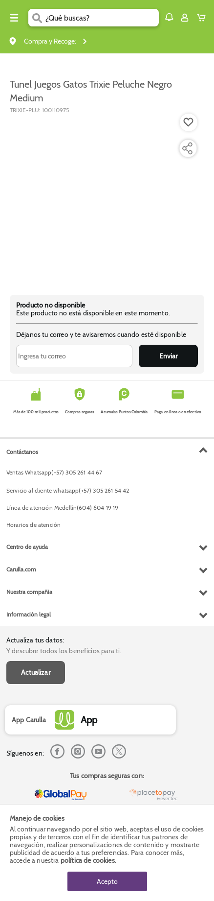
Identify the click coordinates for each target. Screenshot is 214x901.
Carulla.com (21, 569)
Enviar (168, 356)
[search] (102, 17)
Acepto (107, 881)
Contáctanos (22, 451)
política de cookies (88, 860)
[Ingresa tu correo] (74, 356)
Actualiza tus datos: (35, 640)
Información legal (28, 614)
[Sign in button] (184, 17)
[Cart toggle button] (203, 17)
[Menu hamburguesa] (14, 17)
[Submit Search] (36, 17)
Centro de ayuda (27, 546)
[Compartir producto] (187, 148)
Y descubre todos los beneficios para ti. (63, 651)
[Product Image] (106, 199)
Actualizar (35, 672)
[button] (169, 17)
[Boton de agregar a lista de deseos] (188, 122)
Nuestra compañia (29, 591)
